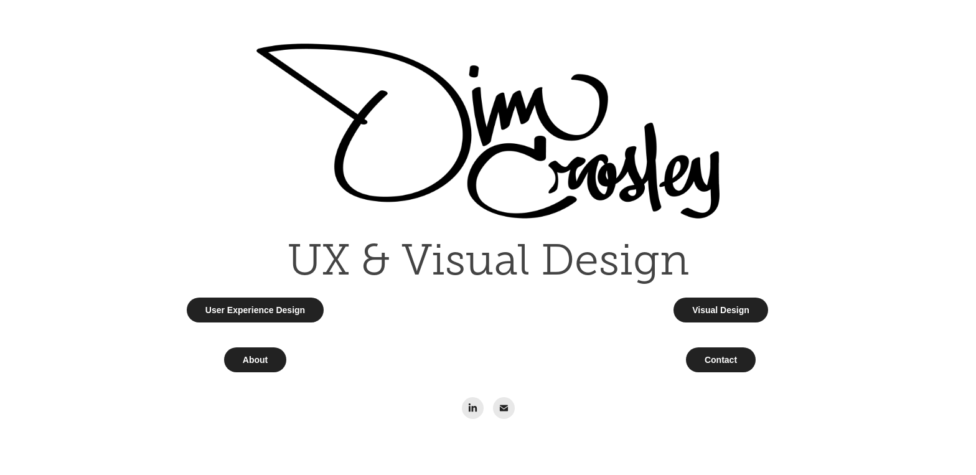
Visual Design (720, 310)
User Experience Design (255, 310)
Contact (721, 360)
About (255, 360)
